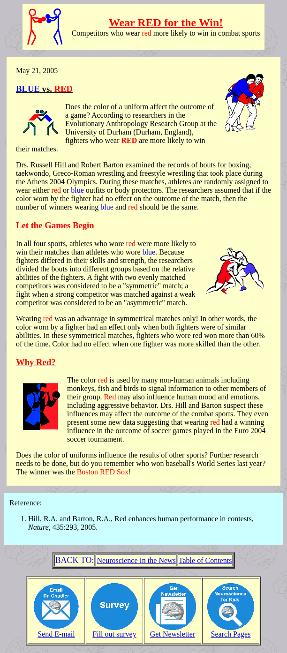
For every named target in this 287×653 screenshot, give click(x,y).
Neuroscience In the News (136, 560)
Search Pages (230, 630)
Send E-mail (56, 630)
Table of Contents (205, 560)
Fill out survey (114, 630)
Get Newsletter (172, 630)
